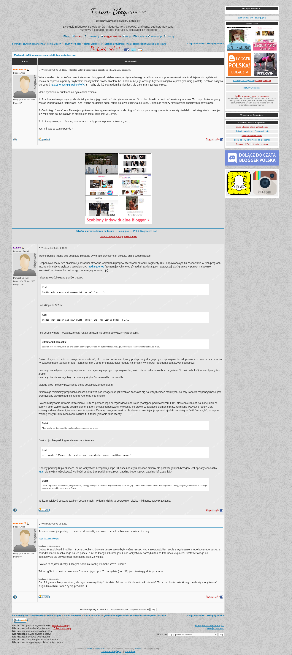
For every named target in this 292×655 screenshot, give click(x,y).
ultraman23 (19, 69)
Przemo (138, 649)
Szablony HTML (243, 144)
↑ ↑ (111, 651)
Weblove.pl (99, 649)
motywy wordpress (251, 88)
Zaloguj (169, 36)
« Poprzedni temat (196, 43)
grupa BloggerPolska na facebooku (252, 127)
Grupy (127, 36)
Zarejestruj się (245, 17)
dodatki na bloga (260, 144)
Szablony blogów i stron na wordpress (252, 96)
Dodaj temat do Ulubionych (209, 625)
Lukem (17, 247)
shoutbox (130, 651)
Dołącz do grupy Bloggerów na (118, 236)
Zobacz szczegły (60, 625)
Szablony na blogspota (243, 80)
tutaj (41, 471)
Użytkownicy (91, 36)
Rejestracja (155, 36)
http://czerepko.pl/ (49, 538)
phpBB (90, 649)
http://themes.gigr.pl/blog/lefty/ (68, 84)
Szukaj (77, 36)
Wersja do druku (215, 628)
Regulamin (140, 36)
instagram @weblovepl (252, 135)
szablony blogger (263, 80)
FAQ (67, 36)
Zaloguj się (123, 231)
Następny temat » (215, 43)
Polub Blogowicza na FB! (146, 231)
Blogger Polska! (111, 36)
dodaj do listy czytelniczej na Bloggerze (252, 140)
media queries (96, 266)
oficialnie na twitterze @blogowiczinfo (252, 131)
